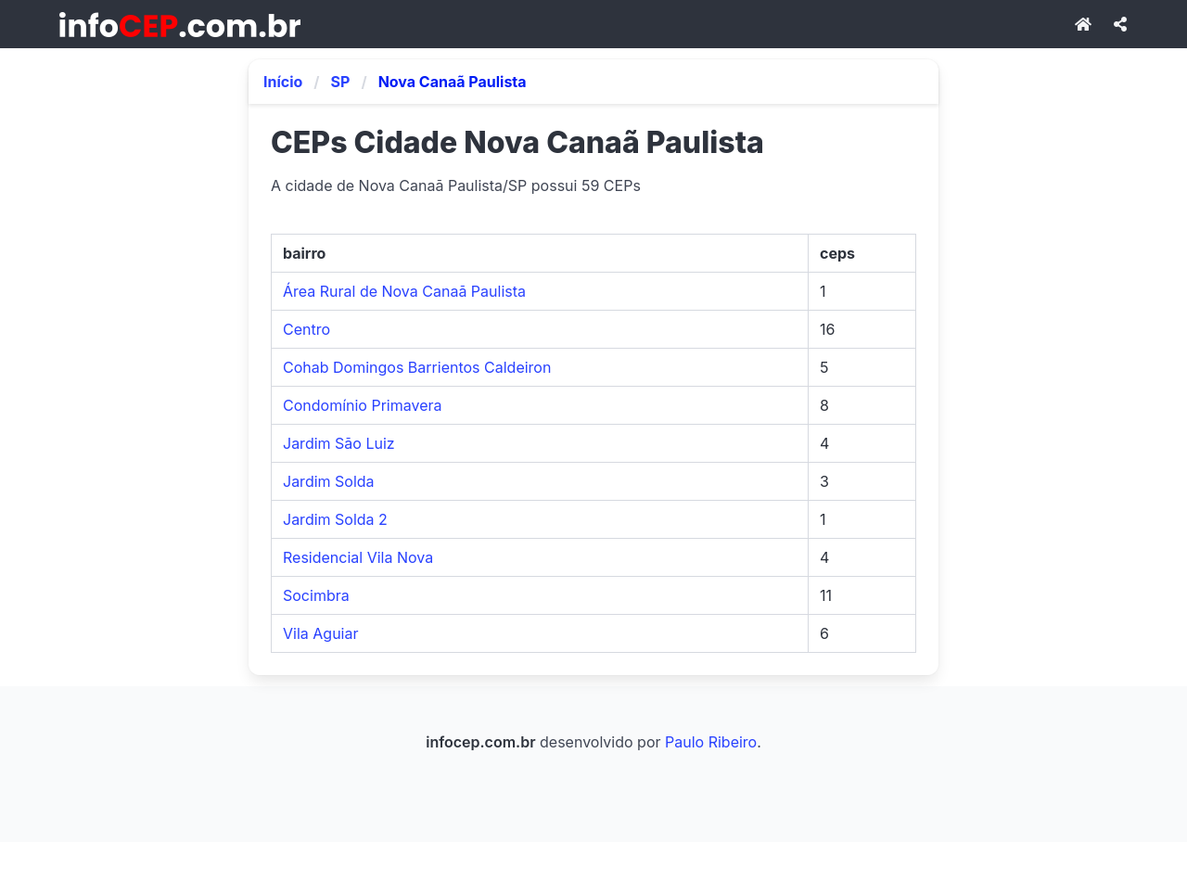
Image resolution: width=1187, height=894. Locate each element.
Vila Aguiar (320, 633)
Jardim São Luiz (339, 443)
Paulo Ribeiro (711, 742)
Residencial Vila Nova (358, 557)
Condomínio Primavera (362, 405)
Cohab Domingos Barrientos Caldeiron (417, 367)
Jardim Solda (329, 481)
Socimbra (316, 595)
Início (282, 81)
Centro (306, 329)
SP (341, 81)
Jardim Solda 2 (335, 519)
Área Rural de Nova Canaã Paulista (404, 291)
